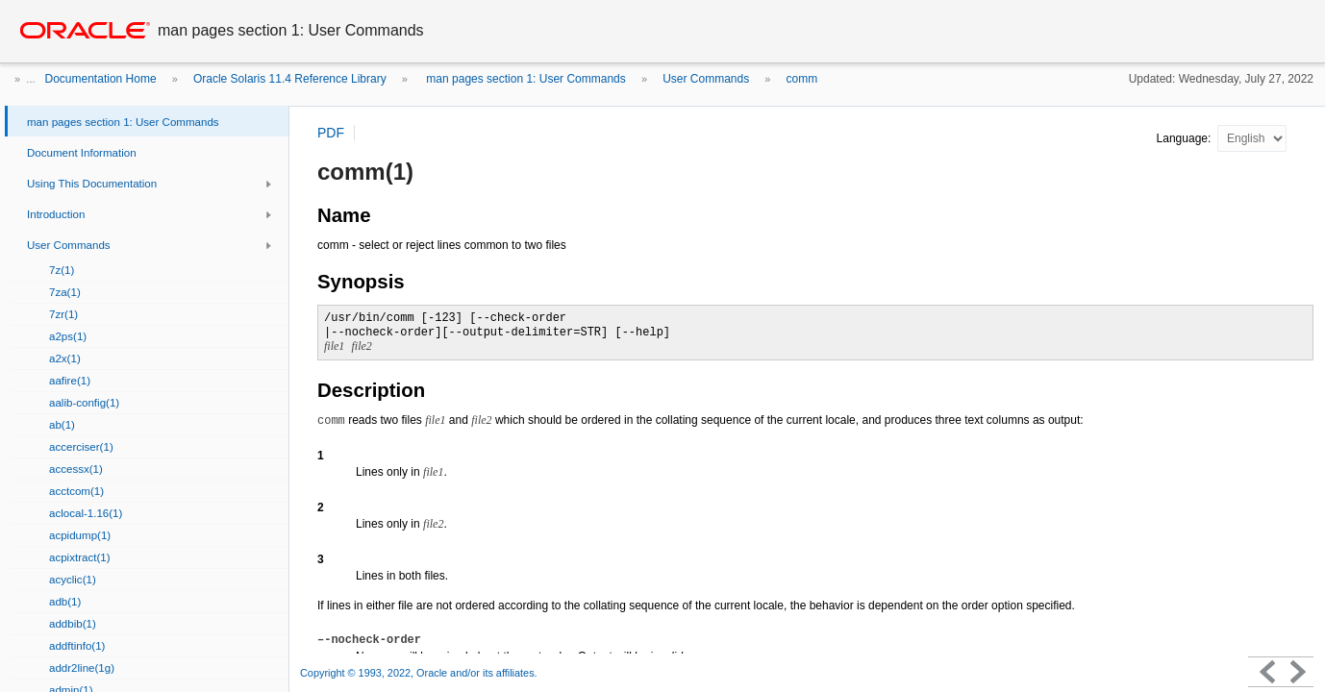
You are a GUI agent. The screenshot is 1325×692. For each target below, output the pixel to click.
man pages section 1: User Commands (524, 79)
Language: (1185, 138)
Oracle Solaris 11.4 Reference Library (290, 79)
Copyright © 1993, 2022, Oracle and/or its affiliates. (420, 673)
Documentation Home (101, 79)
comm (802, 79)
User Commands (705, 79)
